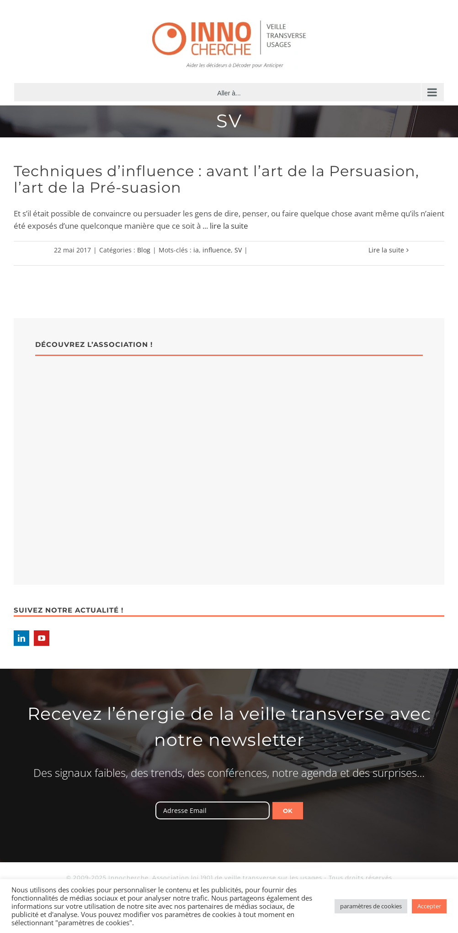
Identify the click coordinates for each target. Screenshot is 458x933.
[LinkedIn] (21, 638)
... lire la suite (225, 225)
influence (216, 250)
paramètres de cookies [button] (371, 906)
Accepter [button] (429, 906)
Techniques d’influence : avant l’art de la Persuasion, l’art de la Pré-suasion (216, 179)
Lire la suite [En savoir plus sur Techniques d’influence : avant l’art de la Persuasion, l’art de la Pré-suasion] (386, 250)
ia (196, 250)
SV (238, 250)
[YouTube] (41, 638)
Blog (143, 250)
